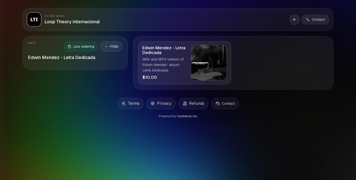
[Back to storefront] (295, 19)
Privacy (160, 103)
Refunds (193, 103)
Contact (225, 103)
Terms (130, 103)
